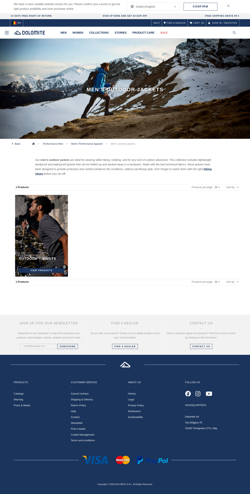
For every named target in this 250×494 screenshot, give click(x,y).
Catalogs (19, 393)
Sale (164, 32)
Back (18, 143)
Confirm (200, 6)
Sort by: (230, 187)
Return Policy (78, 405)
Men (64, 32)
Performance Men (53, 143)
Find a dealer (78, 428)
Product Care (143, 32)
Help (157, 23)
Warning (18, 399)
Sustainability (135, 417)
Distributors (134, 411)
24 (217, 187)
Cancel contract (79, 393)
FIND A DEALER (125, 346)
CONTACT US (201, 346)
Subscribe (68, 346)
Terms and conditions (83, 440)
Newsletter (77, 422)
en (16, 22)
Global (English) (152, 6)
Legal (131, 399)
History (132, 393)
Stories (121, 32)
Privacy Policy (136, 405)
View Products (41, 270)
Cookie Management (82, 434)
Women (77, 32)
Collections (99, 32)
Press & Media (22, 405)
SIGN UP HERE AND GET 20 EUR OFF (125, 16)
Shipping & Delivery (82, 399)
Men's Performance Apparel (87, 143)
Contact (75, 417)
